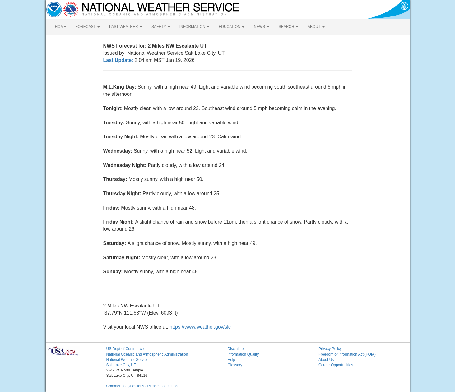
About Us (326, 359)
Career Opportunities (335, 365)
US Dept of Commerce (125, 349)
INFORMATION (194, 27)
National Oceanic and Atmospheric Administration (147, 354)
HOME (60, 27)
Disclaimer (236, 349)
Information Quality (243, 354)
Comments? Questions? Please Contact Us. (142, 386)
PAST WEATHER (125, 27)
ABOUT (316, 27)
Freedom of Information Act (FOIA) (347, 354)
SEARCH (288, 27)
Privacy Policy (330, 349)
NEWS (261, 27)
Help (231, 359)
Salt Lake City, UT (121, 365)
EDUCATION (231, 27)
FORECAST (88, 27)
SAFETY (160, 27)
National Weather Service (127, 359)
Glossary (235, 365)
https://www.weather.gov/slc (200, 327)
